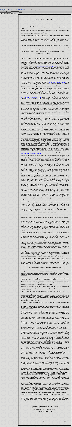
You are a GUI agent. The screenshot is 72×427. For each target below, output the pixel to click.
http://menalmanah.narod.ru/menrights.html (47, 66)
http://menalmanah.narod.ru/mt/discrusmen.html (58, 122)
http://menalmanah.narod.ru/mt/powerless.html (31, 97)
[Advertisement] (36, 3)
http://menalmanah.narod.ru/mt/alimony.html (31, 153)
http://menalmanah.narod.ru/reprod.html (57, 82)
